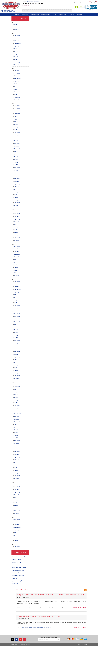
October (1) (16, 216)
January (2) (16, 240)
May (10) (16, 367)
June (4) (16, 51)
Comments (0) (77, 607)
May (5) (16, 264)
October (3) (16, 181)
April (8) (16, 400)
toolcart (34, 627)
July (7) (15, 427)
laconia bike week (25, 607)
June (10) (16, 465)
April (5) (16, 127)
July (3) (15, 154)
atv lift (23, 557)
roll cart (26, 627)
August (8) (16, 424)
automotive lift (15, 559)
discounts (55, 607)
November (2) (17, 178)
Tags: (19, 607)
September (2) (17, 219)
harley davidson (16, 570)
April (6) (16, 267)
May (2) (16, 229)
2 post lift (14, 557)
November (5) (17, 351)
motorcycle (60, 607)
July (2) (15, 48)
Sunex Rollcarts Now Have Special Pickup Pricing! (40, 616)
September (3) (17, 78)
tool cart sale (48, 627)
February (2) (17, 237)
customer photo (17, 562)
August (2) (16, 151)
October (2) (16, 286)
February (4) (17, 97)
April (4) (16, 56)
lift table (22, 570)
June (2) (16, 297)
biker (64, 607)
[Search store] (46, 11)
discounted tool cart (41, 627)
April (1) (16, 540)
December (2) (17, 211)
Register (74, 2)
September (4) (17, 113)
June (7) (16, 394)
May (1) (16, 432)
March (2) (16, 24)
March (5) (16, 129)
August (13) (16, 359)
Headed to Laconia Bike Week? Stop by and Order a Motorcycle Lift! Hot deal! (51, 595)
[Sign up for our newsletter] (47, 639)
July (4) (15, 119)
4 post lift (19, 556)
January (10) (17, 378)
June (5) (16, 121)
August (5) (16, 186)
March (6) (16, 402)
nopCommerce (84, 644)
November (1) (17, 416)
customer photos (16, 565)
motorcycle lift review (18, 575)
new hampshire (46, 607)
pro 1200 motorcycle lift (18, 581)
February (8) (17, 340)
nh (41, 607)
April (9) (16, 505)
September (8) (17, 421)
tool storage (15, 583)
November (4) (17, 248)
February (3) (17, 27)
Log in (80, 2)
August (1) (16, 81)
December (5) (17, 246)
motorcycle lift (15, 573)
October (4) (16, 40)
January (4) (16, 64)
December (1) (17, 70)
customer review (19, 568)
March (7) (16, 337)
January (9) (16, 408)
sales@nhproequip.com (33, 2)
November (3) (17, 38)
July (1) (15, 532)
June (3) (16, 86)
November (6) (17, 316)
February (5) (17, 375)
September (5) (17, 43)
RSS (85, 590)
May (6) (16, 397)
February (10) (17, 405)
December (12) (17, 413)
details (84, 607)
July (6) (15, 362)
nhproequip (14, 578)
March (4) (16, 59)
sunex (23, 627)
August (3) (16, 46)
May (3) (16, 89)
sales (51, 607)
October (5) (16, 146)
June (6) (16, 329)
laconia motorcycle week (35, 607)
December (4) (17, 35)
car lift (20, 559)
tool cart (30, 627)
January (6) (16, 308)
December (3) (17, 175)
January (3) (16, 29)
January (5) (16, 275)
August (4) (16, 116)
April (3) (16, 197)
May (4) (16, 54)
